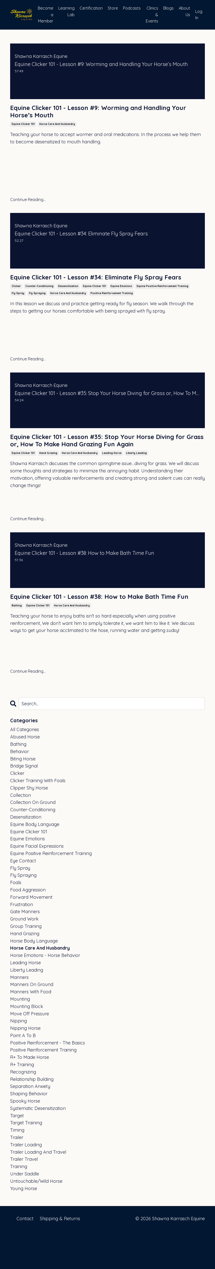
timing (17, 1168)
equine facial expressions (37, 884)
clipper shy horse (29, 825)
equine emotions (121, 300)
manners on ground (31, 1022)
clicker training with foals (37, 818)
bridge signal (24, 804)
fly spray (18, 307)
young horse (23, 1226)
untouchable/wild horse (36, 1219)
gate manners (25, 949)
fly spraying (37, 307)
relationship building (31, 1117)
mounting (20, 1037)
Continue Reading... (28, 203)
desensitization (68, 300)
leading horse (111, 480)
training (18, 1204)
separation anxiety (30, 1124)
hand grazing (48, 480)
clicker (16, 300)
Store (113, 8)
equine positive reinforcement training (162, 300)
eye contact (23, 898)
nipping (18, 1059)
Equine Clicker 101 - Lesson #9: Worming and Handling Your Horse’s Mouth (90, 113)
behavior (19, 789)
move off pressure (29, 1051)
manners (19, 1015)
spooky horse (25, 1139)
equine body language (34, 862)
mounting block (26, 1044)
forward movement (31, 935)
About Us (184, 11)
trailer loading (26, 1182)
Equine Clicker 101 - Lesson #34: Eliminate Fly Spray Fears (103, 286)
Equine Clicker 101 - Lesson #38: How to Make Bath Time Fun (100, 629)
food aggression (28, 927)
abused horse (25, 775)
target (17, 1153)
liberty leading (136, 480)
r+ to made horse (29, 1095)
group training (26, 964)
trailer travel (24, 1197)
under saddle (24, 1212)
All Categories (24, 767)
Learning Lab (66, 11)
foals (15, 920)
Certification (91, 8)
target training (26, 1161)
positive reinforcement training (112, 307)
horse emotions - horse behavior (45, 993)
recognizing (23, 1109)
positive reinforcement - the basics (47, 1080)
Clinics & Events (152, 15)
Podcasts (132, 8)
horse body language (34, 978)
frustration (21, 942)
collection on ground (33, 840)
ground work (24, 957)
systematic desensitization (38, 1146)
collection (20, 833)
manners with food (30, 1030)
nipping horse (25, 1066)
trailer (16, 1175)
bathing (17, 643)
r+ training (22, 1102)
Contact (24, 1256)
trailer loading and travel (38, 1190)
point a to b (23, 1073)
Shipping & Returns (60, 1256)
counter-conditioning (39, 300)
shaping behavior (28, 1131)
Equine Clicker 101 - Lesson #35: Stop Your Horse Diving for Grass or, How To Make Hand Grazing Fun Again (104, 461)
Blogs (168, 8)
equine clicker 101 (23, 127)
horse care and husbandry (57, 127)
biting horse (22, 796)
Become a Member (45, 15)
